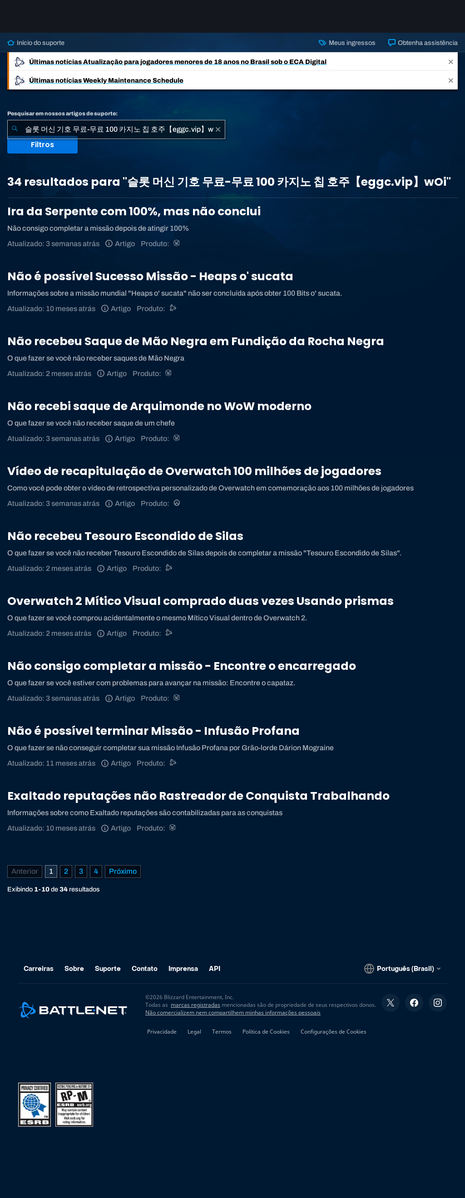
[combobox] (116, 129)
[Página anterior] (24, 871)
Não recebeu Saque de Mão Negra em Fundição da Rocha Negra (195, 341)
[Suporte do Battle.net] (173, 308)
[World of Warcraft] (177, 244)
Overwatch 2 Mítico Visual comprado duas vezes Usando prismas (200, 601)
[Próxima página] (123, 871)
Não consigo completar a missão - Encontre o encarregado (181, 666)
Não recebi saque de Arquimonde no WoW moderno (159, 406)
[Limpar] (218, 129)
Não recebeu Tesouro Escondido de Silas (125, 536)
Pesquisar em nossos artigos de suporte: (62, 113)
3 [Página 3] (81, 871)
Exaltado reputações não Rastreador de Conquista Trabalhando (198, 796)
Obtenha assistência (423, 42)
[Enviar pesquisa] (14, 129)
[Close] (451, 61)
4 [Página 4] (96, 871)
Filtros (42, 144)
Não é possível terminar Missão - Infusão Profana (153, 731)
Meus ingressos (347, 42)
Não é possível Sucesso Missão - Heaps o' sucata (150, 276)
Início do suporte (35, 42)
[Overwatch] (177, 503)
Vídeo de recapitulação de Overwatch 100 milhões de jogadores (194, 471)
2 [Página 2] (66, 871)
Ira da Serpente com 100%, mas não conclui (134, 211)
